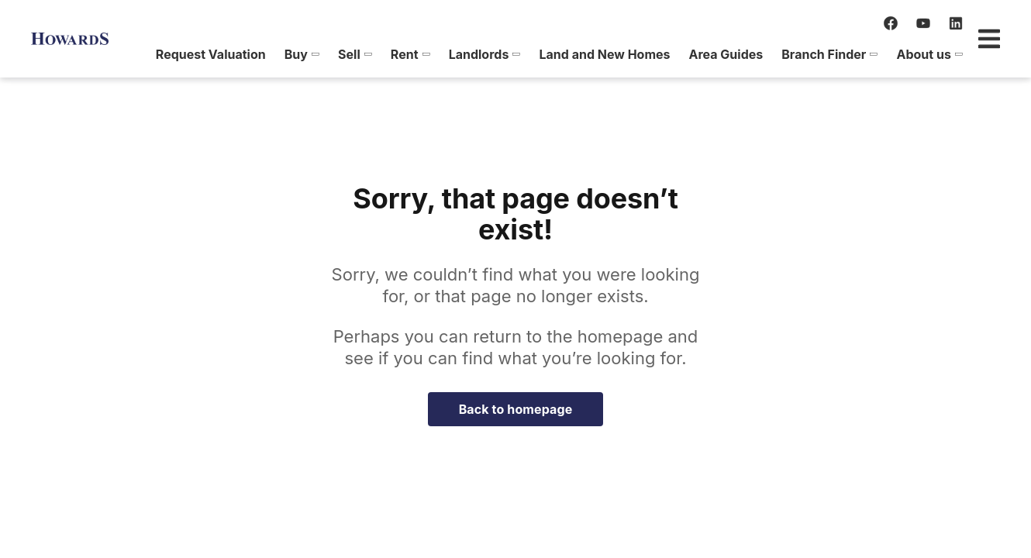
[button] (244, 54)
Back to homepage (516, 409)
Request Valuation (153, 54)
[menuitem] (153, 54)
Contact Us (957, 54)
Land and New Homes (546, 54)
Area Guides (668, 54)
